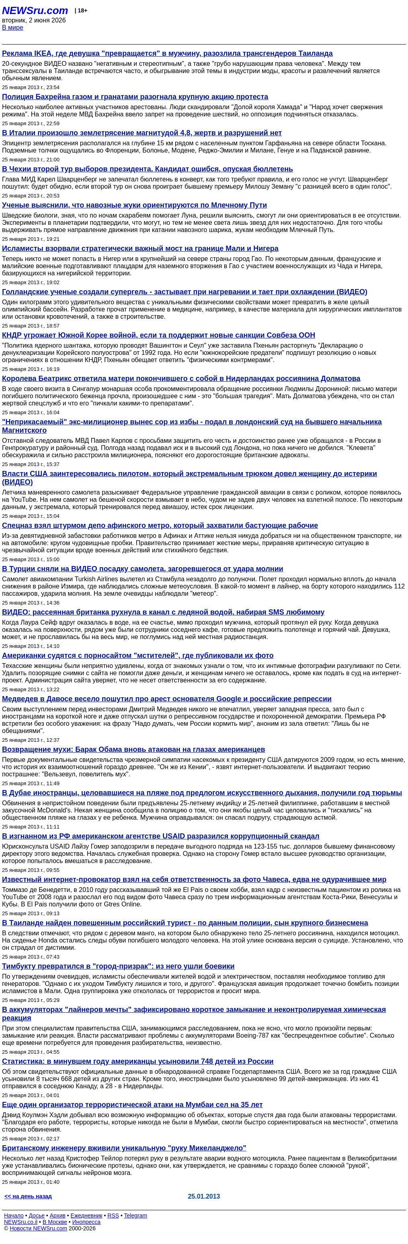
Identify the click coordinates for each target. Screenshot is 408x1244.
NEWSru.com (35, 10)
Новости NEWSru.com (38, 1228)
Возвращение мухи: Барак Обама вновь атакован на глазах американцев (133, 749)
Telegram (136, 1215)
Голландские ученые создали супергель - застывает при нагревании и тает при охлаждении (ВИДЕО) (184, 292)
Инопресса (86, 1222)
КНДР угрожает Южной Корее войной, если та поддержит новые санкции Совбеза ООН (158, 335)
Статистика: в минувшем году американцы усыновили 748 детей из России (138, 1061)
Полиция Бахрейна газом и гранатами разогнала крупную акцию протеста (135, 97)
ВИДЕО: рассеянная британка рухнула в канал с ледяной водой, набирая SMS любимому (163, 612)
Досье (37, 1215)
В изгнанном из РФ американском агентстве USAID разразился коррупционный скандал (161, 836)
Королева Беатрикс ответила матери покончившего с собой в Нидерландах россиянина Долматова (181, 379)
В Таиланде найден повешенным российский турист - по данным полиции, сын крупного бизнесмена (185, 923)
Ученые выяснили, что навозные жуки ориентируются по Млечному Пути (134, 205)
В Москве (55, 1222)
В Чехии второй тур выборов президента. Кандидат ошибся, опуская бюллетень (147, 169)
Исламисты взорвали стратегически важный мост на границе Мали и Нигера (140, 248)
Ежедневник (87, 1215)
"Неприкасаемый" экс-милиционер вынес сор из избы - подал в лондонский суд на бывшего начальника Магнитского (192, 426)
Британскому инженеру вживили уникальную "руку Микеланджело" (124, 1148)
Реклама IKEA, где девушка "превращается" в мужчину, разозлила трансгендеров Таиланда (167, 53)
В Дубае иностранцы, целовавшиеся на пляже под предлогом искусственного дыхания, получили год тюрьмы (202, 793)
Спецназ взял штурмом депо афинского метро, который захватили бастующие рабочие (160, 525)
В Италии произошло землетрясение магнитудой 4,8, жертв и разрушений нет (142, 133)
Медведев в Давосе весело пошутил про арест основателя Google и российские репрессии (167, 699)
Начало (14, 1215)
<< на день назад (28, 1196)
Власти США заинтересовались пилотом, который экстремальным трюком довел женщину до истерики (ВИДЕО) (189, 478)
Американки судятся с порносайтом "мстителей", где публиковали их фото (138, 656)
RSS (113, 1215)
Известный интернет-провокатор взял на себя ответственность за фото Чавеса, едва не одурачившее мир (194, 879)
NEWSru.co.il (20, 1222)
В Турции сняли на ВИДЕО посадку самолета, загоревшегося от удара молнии (142, 569)
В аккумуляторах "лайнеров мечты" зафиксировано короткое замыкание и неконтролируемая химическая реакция (194, 1014)
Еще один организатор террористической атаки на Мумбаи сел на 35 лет (132, 1105)
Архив (58, 1215)
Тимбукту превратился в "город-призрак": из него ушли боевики (118, 966)
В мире (12, 27)
